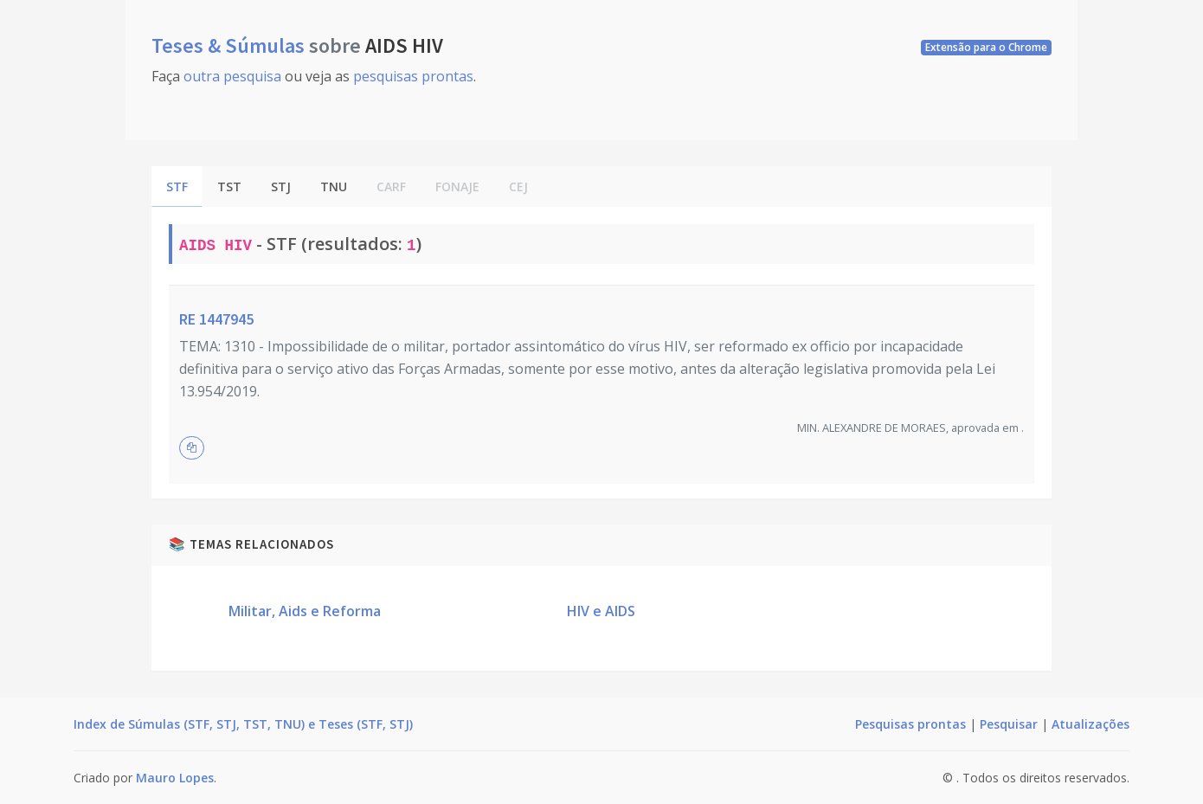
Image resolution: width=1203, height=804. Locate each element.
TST (229, 186)
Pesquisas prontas (910, 724)
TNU (333, 186)
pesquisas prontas (413, 76)
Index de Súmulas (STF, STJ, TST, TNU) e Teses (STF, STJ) (243, 724)
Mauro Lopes (175, 777)
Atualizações (1090, 724)
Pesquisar (1009, 724)
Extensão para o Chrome (986, 47)
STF (177, 186)
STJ (281, 186)
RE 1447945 (216, 319)
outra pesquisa (232, 76)
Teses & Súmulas (230, 45)
